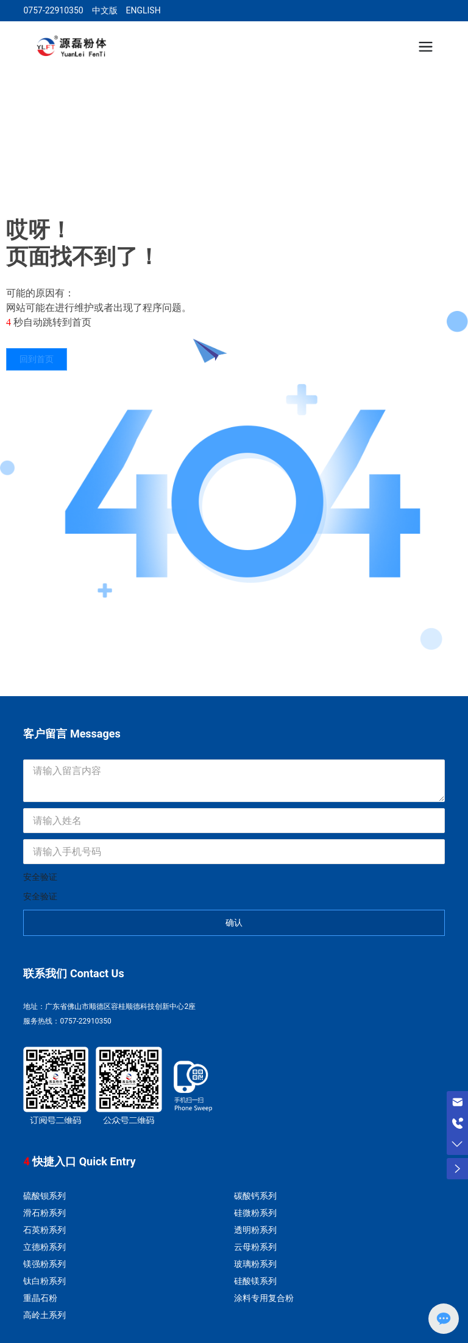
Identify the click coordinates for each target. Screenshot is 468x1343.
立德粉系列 (44, 1247)
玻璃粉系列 (255, 1264)
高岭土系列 (44, 1315)
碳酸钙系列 (255, 1196)
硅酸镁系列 (255, 1281)
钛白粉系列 (44, 1281)
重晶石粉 (40, 1298)
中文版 (105, 10)
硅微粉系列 (255, 1213)
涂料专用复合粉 (264, 1298)
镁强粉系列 (44, 1264)
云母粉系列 (255, 1247)
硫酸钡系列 (44, 1196)
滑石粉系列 (44, 1213)
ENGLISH (143, 10)
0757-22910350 (53, 10)
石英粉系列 (44, 1230)
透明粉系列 (255, 1230)
